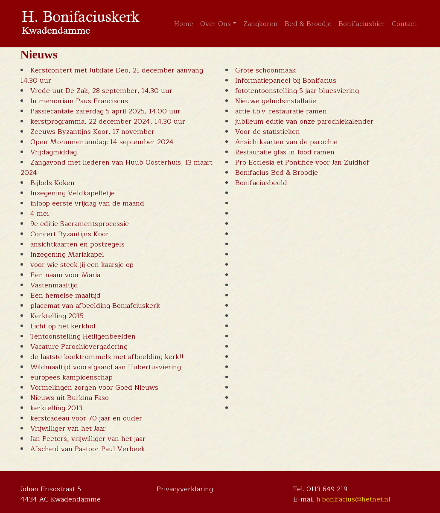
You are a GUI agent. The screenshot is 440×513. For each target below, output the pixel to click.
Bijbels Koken (52, 182)
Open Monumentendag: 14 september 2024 (102, 142)
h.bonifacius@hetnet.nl (353, 499)
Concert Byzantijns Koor (69, 234)
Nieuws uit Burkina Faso (69, 397)
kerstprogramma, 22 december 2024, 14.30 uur (107, 121)
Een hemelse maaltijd (65, 295)
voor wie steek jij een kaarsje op (82, 264)
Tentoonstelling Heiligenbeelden (83, 336)
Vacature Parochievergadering (79, 346)
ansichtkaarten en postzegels (77, 244)
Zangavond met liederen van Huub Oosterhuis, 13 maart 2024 (116, 167)
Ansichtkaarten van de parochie (286, 142)
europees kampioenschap (71, 377)
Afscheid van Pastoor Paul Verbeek (87, 449)
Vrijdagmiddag (53, 152)
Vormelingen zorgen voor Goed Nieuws (94, 387)
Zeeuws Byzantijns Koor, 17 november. (93, 131)
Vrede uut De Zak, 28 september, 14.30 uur (101, 90)
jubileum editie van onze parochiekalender (304, 121)
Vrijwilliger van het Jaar (68, 428)
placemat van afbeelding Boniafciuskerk (95, 305)
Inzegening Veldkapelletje (72, 193)
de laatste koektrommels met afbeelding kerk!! (107, 356)
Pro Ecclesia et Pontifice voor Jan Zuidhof (302, 162)
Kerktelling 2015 (57, 316)
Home (183, 23)
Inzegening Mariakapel (67, 254)
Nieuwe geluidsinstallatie (275, 101)
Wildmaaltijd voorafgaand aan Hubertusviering (105, 367)
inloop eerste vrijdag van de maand (87, 203)
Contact (404, 23)
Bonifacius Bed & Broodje (276, 172)
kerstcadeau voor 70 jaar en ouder (86, 418)
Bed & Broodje (308, 23)
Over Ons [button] (215, 23)
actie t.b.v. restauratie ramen (281, 111)
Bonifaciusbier (361, 23)
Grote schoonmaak (265, 70)
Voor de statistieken (267, 131)
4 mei (39, 213)
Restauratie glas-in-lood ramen (285, 152)
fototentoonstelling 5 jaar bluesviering (297, 90)
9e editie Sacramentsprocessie (79, 223)
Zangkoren (260, 23)
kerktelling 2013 (56, 408)
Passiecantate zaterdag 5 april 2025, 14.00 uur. (106, 111)
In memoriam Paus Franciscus (79, 101)
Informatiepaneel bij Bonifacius (285, 80)
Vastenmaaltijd (54, 285)
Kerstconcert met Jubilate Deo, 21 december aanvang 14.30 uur (111, 75)
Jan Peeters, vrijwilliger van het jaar (88, 438)
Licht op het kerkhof (63, 326)
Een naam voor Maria (65, 275)
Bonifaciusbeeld (261, 182)
